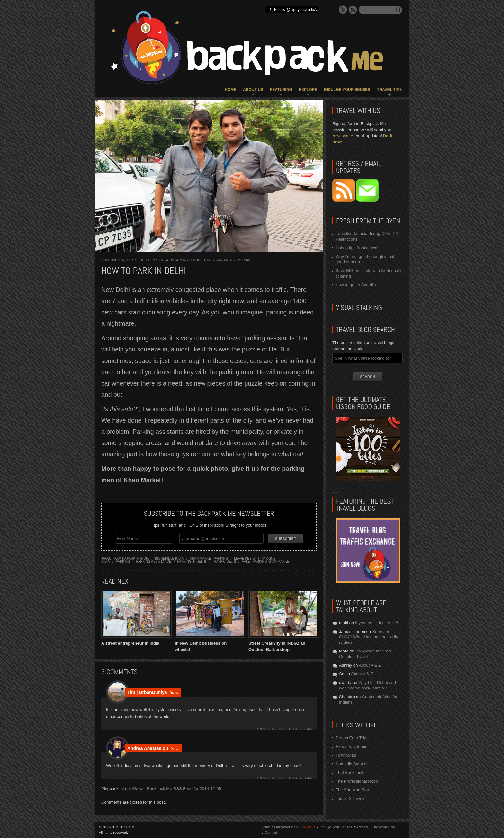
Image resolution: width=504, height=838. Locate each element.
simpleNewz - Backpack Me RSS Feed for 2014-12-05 (171, 788)
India (228, 260)
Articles (362, 827)
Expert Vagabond (352, 746)
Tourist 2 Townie (350, 798)
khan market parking (209, 558)
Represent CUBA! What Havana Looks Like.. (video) (370, 637)
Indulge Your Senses (347, 89)
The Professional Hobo (357, 781)
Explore (308, 89)
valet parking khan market (266, 561)
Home (230, 89)
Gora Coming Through (185, 260)
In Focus (214, 260)
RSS (353, 9)
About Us (253, 89)
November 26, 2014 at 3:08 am (287, 729)
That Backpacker (351, 772)
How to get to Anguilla (356, 284)
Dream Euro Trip (351, 737)
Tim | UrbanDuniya (147, 692)
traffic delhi (224, 561)
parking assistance (153, 561)
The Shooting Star (352, 790)
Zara (246, 260)
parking (123, 561)
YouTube (343, 9)
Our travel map (286, 827)
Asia (159, 260)
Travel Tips (389, 89)
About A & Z (370, 665)
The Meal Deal (383, 827)
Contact (271, 832)
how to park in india (131, 558)
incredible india (169, 558)
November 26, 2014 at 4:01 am (287, 777)
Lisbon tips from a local (357, 247)
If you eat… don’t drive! (376, 622)
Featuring (281, 89)
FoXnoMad (346, 755)
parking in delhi (191, 561)
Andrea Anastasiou (147, 748)
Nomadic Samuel (351, 763)
